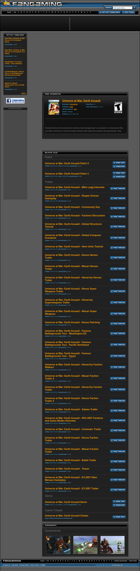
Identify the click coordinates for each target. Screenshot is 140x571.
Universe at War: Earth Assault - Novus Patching (72, 322)
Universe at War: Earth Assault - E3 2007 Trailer (72, 488)
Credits (42, 565)
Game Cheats (54, 510)
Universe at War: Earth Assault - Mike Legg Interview (74, 187)
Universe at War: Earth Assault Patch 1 (67, 173)
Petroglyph (73, 104)
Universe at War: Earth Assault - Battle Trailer (70, 460)
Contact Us (6, 565)
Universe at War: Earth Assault (81, 100)
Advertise (14, 565)
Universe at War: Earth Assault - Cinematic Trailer (73, 429)
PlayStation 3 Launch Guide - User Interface (13, 62)
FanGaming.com (117, 565)
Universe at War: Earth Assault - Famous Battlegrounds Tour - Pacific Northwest (68, 343)
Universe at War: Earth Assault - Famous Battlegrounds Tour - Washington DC (68, 332)
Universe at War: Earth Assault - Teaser (67, 468)
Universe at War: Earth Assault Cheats (66, 515)
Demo (49, 495)
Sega (71, 107)
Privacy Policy (24, 565)
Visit (75, 109)
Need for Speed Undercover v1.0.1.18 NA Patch (14, 85)
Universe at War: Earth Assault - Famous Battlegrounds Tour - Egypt (68, 354)
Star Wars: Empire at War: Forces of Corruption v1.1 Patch (15, 51)
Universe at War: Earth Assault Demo (66, 502)
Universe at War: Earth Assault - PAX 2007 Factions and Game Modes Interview (74, 419)
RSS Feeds (133, 561)
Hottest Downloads (120, 561)
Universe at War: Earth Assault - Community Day (72, 207)
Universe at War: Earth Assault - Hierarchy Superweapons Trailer (69, 301)
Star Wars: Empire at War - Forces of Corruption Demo (15, 40)
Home (9, 12)
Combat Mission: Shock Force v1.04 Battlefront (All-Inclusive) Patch (14, 73)
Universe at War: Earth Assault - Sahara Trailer (71, 409)
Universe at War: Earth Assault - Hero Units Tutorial (74, 246)
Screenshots (53, 530)
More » (24, 93)
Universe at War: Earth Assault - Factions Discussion (75, 215)
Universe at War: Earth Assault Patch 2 (67, 163)
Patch (48, 157)
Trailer (49, 181)
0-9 (15, 12)
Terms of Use (34, 565)
